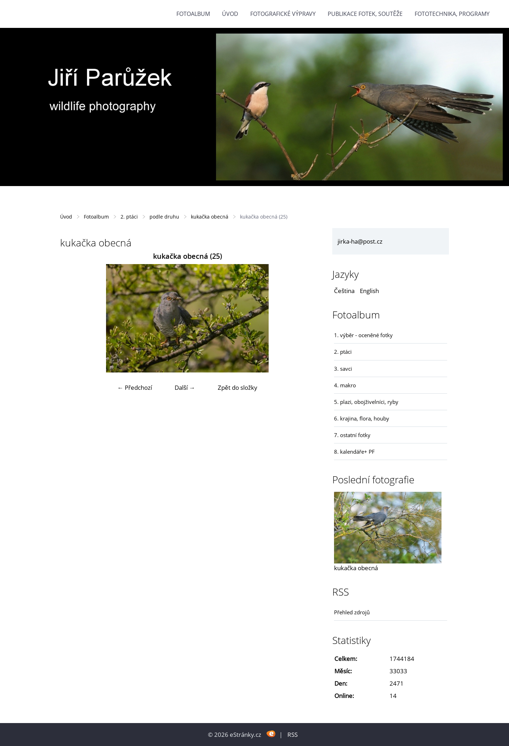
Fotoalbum (193, 14)
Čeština (344, 291)
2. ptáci (129, 216)
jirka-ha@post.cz (360, 241)
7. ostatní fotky (352, 434)
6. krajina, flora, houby (361, 418)
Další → (185, 387)
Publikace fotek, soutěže (365, 14)
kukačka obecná (209, 216)
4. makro (345, 385)
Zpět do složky (237, 387)
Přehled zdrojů (352, 612)
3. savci (343, 368)
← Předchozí (134, 387)
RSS (292, 734)
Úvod (230, 14)
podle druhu (164, 216)
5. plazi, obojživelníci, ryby (366, 401)
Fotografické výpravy (283, 14)
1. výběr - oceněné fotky (363, 335)
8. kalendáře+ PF (354, 451)
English (369, 291)
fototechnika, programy (452, 14)
